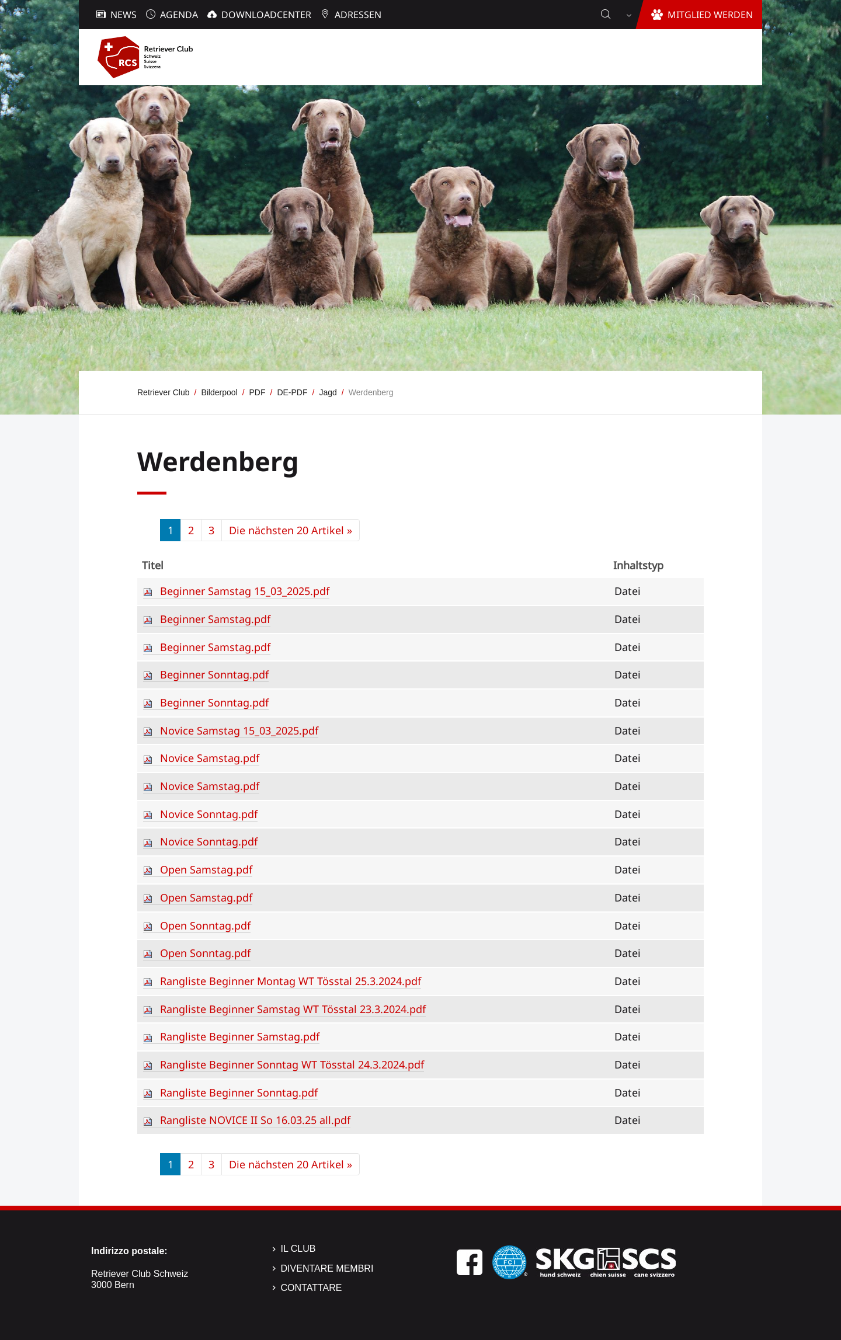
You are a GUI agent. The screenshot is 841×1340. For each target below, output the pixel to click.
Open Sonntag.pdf (205, 925)
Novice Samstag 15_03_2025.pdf (239, 730)
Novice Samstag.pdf (209, 758)
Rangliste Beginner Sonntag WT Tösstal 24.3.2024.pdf (292, 1064)
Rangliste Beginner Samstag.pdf (239, 1036)
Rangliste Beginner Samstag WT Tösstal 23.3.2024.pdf (293, 1009)
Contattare (311, 1288)
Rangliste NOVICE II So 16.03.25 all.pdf (255, 1120)
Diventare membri (327, 1268)
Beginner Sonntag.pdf (214, 674)
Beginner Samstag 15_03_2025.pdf (244, 591)
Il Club (298, 1249)
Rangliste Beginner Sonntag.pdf (239, 1092)
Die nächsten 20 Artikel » (290, 530)
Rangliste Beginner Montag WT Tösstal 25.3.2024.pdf (290, 981)
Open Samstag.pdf (206, 869)
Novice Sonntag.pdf (209, 814)
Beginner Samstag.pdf (215, 619)
